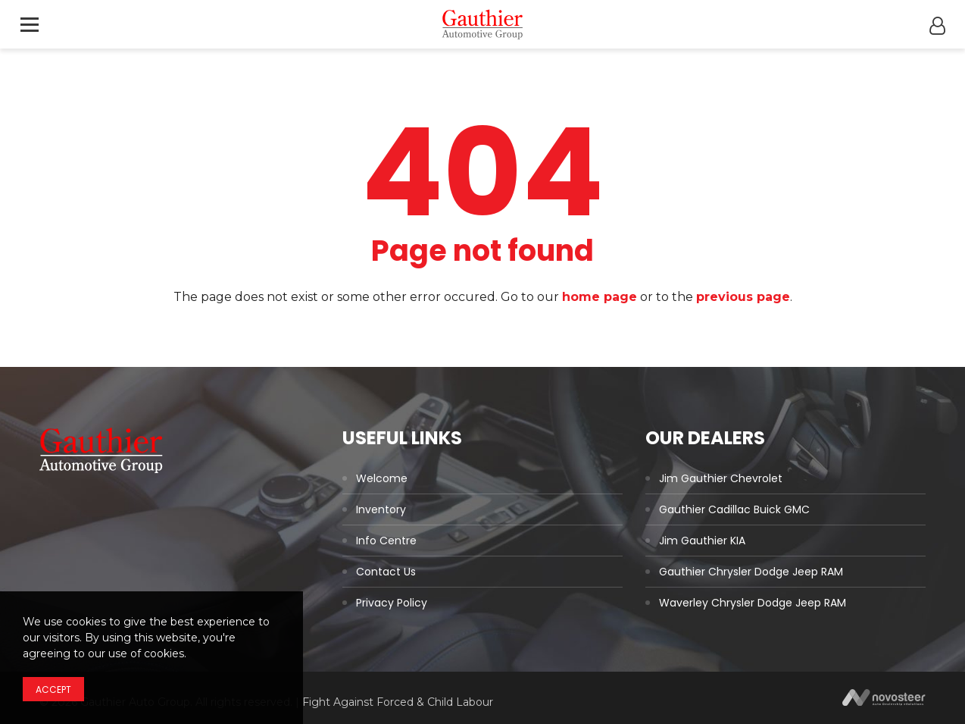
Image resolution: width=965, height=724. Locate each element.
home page (599, 297)
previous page (743, 297)
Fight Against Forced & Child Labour (397, 702)
